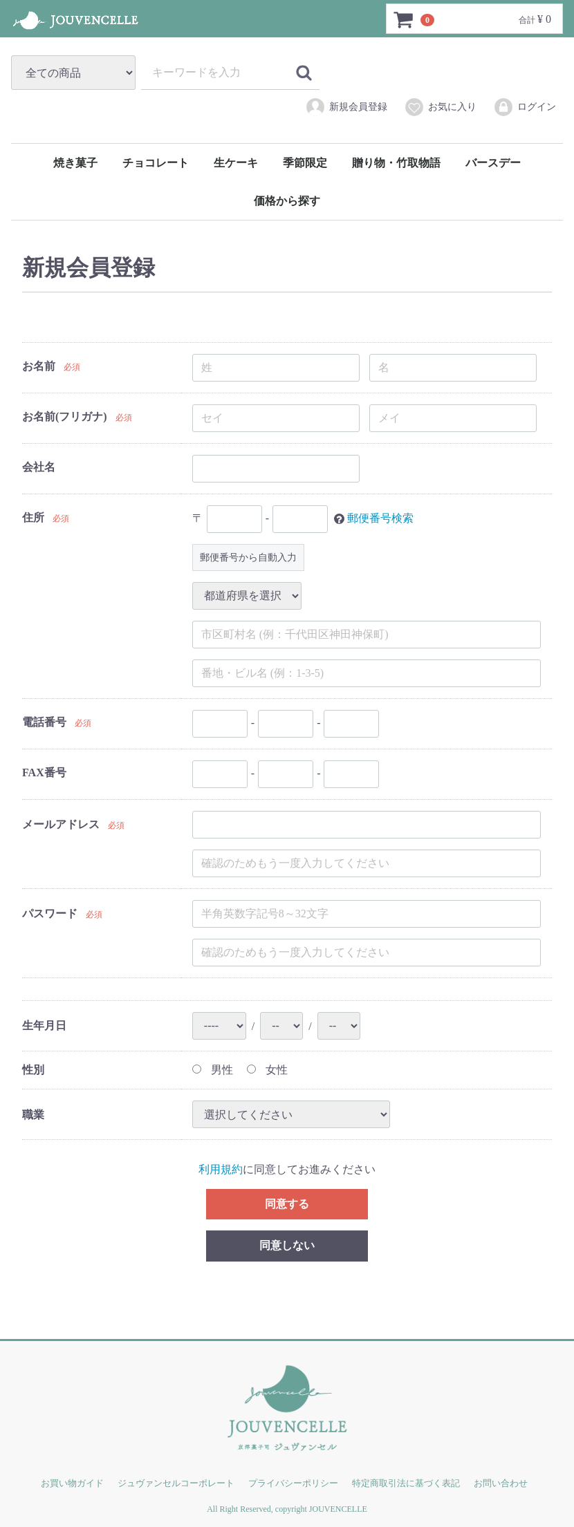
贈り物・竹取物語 (396, 163)
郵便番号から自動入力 (248, 557)
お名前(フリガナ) (64, 416)
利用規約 (220, 1169)
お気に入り (440, 107)
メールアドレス (61, 824)
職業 (33, 1114)
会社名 (38, 467)
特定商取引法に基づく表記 (406, 1483)
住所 (33, 517)
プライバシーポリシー (293, 1483)
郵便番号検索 (380, 517)
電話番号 (44, 722)
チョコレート (155, 163)
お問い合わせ (501, 1483)
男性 (212, 1070)
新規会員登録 (346, 107)
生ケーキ (236, 163)
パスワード (49, 913)
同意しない (287, 1245)
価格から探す (287, 201)
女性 (267, 1070)
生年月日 (44, 1025)
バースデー (493, 163)
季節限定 (305, 163)
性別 (33, 1070)
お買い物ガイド (72, 1483)
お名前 (38, 366)
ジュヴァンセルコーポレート (176, 1483)
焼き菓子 (75, 163)
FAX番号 (44, 772)
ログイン (524, 107)
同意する (287, 1203)
